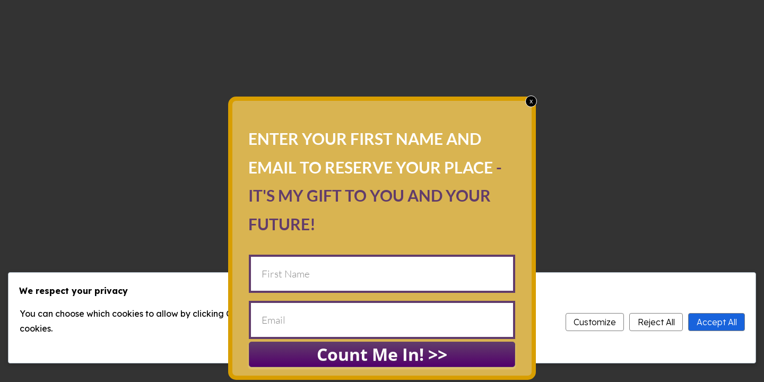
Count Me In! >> (382, 354)
